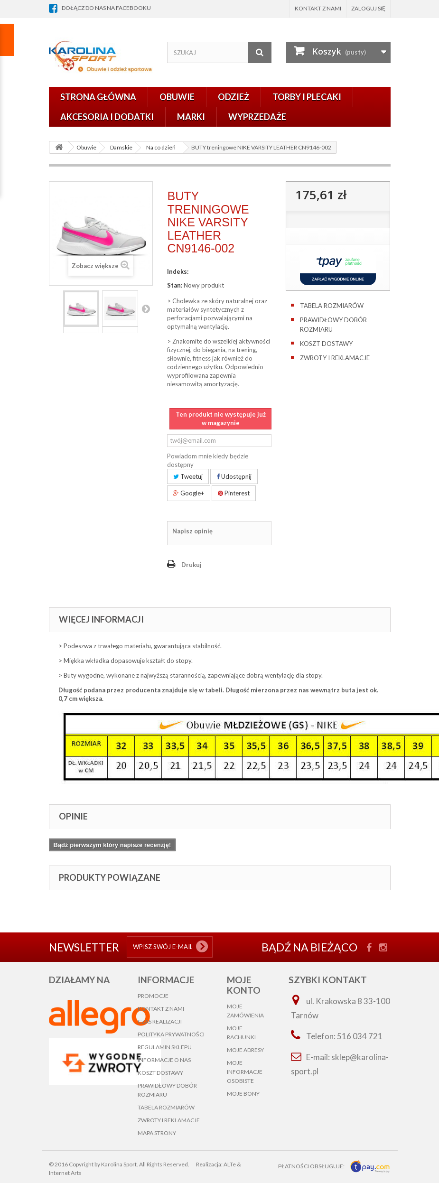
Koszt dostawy (326, 343)
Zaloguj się (368, 8)
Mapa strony (157, 1132)
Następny (145, 308)
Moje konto (244, 985)
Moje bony (243, 1093)
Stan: (174, 285)
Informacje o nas (164, 1059)
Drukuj (191, 564)
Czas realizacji (160, 1021)
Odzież (233, 97)
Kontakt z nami (318, 8)
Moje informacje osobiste (244, 1071)
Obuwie (177, 97)
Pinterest (234, 493)
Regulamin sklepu (165, 1047)
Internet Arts (65, 1172)
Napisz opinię (192, 531)
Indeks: (177, 271)
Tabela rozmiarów (332, 305)
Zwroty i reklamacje (335, 358)
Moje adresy (245, 1049)
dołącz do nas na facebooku (106, 7)
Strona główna (98, 97)
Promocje (153, 995)
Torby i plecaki (306, 97)
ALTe (230, 1164)
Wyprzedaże (257, 117)
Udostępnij (234, 476)
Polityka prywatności (171, 1034)
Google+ (188, 493)
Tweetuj (188, 476)
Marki (191, 117)
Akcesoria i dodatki (107, 117)
